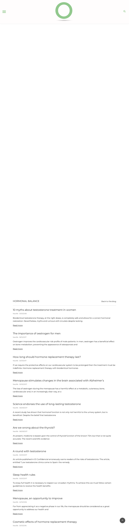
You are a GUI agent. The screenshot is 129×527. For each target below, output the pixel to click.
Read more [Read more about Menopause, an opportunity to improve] (18, 514)
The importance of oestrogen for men (37, 333)
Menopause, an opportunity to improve (37, 498)
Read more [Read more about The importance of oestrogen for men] (18, 349)
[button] (4, 12)
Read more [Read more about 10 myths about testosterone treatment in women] (18, 325)
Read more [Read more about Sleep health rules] (18, 490)
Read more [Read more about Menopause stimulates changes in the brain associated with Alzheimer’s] (18, 396)
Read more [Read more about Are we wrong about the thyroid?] (18, 443)
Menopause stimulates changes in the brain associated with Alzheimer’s (58, 380)
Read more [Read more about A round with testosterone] (18, 467)
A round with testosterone (29, 451)
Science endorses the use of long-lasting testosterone (47, 404)
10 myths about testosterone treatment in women (44, 309)
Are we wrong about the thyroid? (34, 427)
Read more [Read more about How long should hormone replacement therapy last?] (18, 372)
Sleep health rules (24, 474)
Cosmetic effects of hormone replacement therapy (45, 521)
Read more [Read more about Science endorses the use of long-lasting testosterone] (18, 419)
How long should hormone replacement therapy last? (47, 356)
